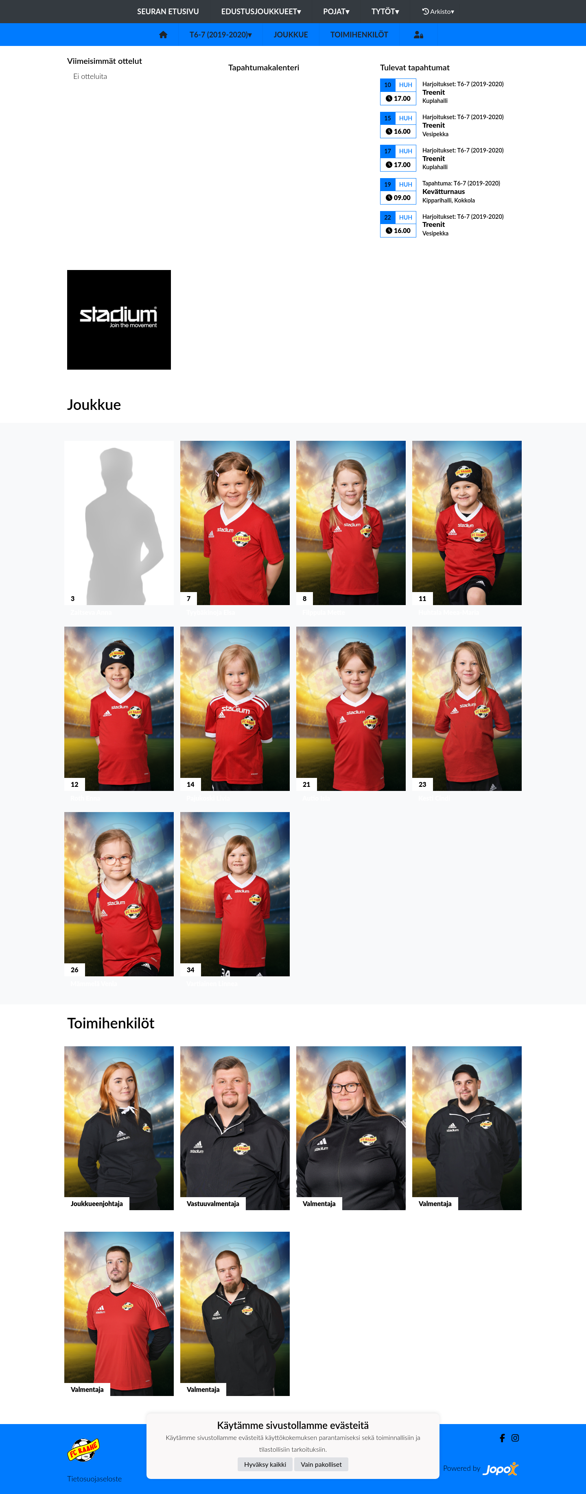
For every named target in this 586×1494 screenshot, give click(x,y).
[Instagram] (512, 1438)
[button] (119, 530)
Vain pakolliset (321, 1464)
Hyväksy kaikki (265, 1464)
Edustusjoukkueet (261, 11)
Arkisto (438, 11)
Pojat (336, 11)
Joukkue (291, 34)
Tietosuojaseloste (94, 1478)
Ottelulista (87, 107)
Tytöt (385, 11)
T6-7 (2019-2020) (220, 34)
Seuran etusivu (168, 11)
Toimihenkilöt (359, 34)
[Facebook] (499, 1438)
